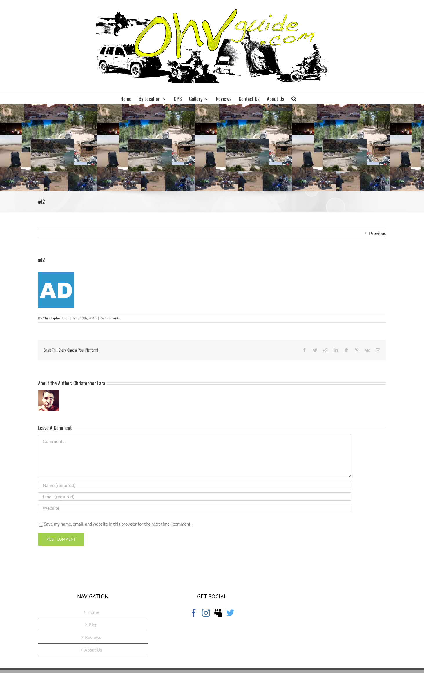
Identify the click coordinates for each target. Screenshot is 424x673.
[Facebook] (194, 613)
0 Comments (110, 318)
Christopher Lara (55, 318)
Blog (93, 624)
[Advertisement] (212, 147)
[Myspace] (218, 613)
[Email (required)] (194, 496)
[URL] (194, 508)
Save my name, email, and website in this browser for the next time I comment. (117, 524)
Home (93, 612)
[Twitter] (230, 613)
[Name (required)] (194, 485)
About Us (93, 649)
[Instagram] (206, 613)
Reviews (93, 637)
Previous (377, 233)
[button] (293, 98)
